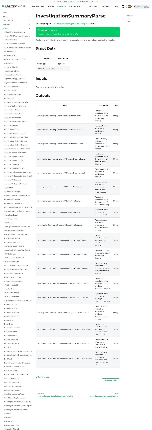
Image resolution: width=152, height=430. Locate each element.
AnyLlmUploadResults (13, 160)
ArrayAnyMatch (10, 219)
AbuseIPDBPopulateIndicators (17, 36)
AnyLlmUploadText (12, 164)
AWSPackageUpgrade (13, 281)
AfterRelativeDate (11, 71)
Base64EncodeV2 (11, 312)
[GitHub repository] (123, 6)
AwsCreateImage (11, 262)
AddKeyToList (10, 55)
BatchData (8, 324)
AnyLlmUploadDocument (15, 153)
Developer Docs (37, 6)
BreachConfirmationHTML (15, 367)
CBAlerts (8, 413)
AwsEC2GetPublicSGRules (15, 269)
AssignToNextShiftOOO (14, 246)
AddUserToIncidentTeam (14, 59)
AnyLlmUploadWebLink (14, 168)
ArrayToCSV (9, 223)
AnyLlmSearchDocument (15, 133)
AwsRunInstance (11, 289)
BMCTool (8, 359)
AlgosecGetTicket (11, 86)
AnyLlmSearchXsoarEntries (15, 141)
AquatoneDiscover (12, 199)
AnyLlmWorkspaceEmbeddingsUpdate (18, 176)
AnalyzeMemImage (12, 94)
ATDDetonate (10, 254)
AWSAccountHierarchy (14, 258)
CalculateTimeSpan (12, 390)
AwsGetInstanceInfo (12, 277)
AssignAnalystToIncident (14, 230)
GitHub (93, 1)
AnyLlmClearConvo (12, 110)
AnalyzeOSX (9, 98)
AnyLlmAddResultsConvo (15, 106)
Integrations (8, 20)
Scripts (5, 28)
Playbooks (7, 24)
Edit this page (43, 377)
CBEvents (8, 417)
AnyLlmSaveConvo (12, 129)
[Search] (141, 7)
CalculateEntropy (11, 378)
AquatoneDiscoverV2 (13, 203)
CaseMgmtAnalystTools (14, 394)
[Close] (149, 1)
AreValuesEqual (11, 215)
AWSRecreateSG (11, 285)
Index (5, 13)
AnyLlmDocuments (12, 118)
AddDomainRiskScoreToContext (17, 48)
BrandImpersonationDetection (17, 363)
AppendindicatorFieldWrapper (17, 195)
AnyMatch (8, 188)
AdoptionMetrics (11, 67)
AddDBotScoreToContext (14, 44)
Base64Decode (10, 304)
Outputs (128, 21)
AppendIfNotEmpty (12, 192)
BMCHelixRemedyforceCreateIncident (18, 351)
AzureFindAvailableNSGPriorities (18, 301)
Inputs (128, 18)
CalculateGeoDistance (13, 382)
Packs (5, 16)
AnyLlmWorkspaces (12, 180)
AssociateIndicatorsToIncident (17, 250)
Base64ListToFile (11, 316)
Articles (51, 6)
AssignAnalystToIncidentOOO (17, 234)
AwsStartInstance (11, 293)
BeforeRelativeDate (12, 328)
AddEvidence (9, 51)
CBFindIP (8, 421)
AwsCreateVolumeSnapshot (16, 265)
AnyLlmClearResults (12, 114)
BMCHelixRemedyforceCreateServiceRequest (18, 355)
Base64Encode (10, 308)
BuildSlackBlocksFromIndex (16, 374)
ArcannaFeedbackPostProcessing (18, 207)
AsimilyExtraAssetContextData (17, 227)
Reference (61, 6)
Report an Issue (111, 380)
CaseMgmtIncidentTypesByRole (18, 402)
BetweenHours (10, 336)
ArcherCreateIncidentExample (17, 211)
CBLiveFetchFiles (11, 425)
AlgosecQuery (10, 90)
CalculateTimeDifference (14, 386)
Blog (116, 6)
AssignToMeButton (12, 238)
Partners (105, 6)
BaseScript (8, 320)
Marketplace (74, 6)
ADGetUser (9, 63)
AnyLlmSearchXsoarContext (16, 137)
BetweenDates (10, 332)
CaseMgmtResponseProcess (16, 410)
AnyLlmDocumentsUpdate (15, 122)
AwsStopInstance (11, 297)
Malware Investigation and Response (73, 24)
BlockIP (7, 347)
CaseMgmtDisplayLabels (14, 398)
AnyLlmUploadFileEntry (14, 156)
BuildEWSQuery (11, 371)
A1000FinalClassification (14, 32)
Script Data (129, 15)
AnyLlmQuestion (11, 125)
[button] (129, 6)
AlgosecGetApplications (14, 79)
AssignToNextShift (12, 242)
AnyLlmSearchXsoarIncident (16, 145)
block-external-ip (11, 343)
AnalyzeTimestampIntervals (16, 102)
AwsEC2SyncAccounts (13, 273)
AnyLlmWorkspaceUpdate (15, 184)
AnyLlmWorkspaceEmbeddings (17, 172)
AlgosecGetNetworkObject (15, 83)
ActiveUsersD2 (10, 40)
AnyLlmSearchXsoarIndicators (17, 149)
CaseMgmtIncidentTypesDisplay (18, 406)
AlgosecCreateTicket (12, 75)
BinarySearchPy (11, 339)
